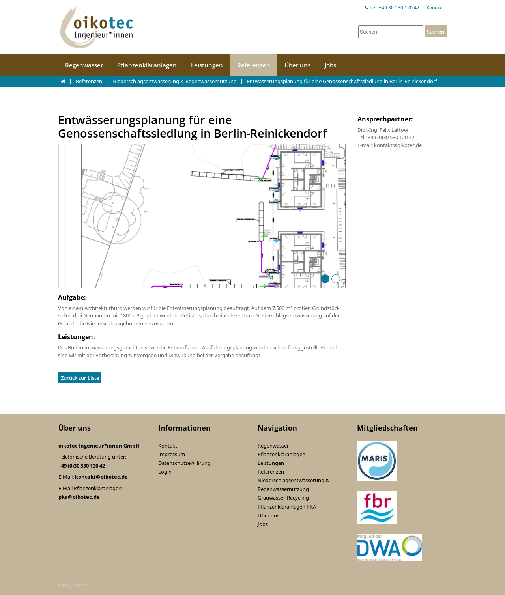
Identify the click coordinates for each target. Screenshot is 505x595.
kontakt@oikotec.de (101, 476)
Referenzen (253, 65)
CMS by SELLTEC (73, 585)
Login (165, 471)
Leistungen (207, 65)
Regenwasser (84, 65)
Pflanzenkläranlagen (147, 65)
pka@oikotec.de (79, 496)
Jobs (330, 65)
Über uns (297, 65)
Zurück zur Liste (80, 377)
